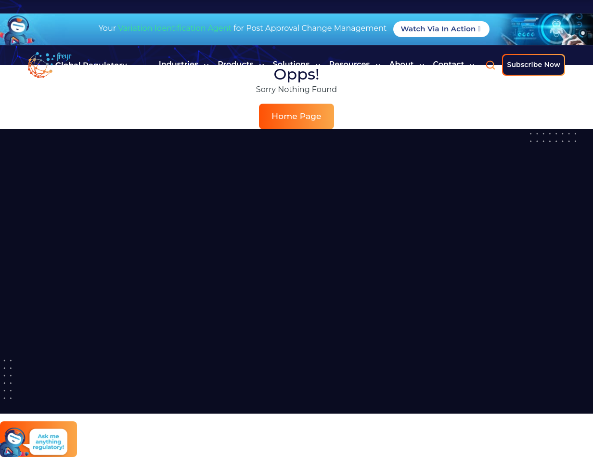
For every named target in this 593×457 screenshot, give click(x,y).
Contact (454, 64)
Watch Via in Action (441, 28)
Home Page (296, 116)
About (407, 64)
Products (241, 64)
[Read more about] (77, 65)
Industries (184, 64)
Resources (355, 64)
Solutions (297, 64)
